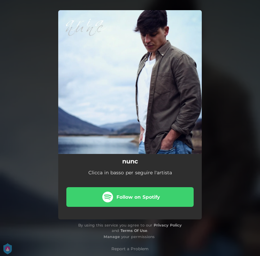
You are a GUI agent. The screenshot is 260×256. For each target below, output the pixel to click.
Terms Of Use (134, 230)
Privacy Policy (168, 225)
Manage (112, 236)
